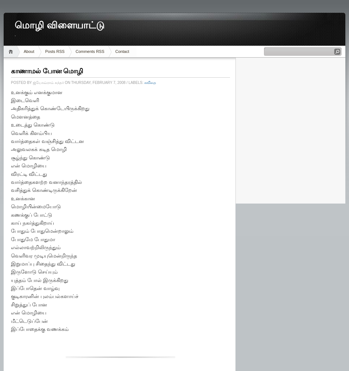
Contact (122, 51)
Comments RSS (90, 51)
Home (12, 51)
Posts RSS (55, 51)
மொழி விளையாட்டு (59, 25)
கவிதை (150, 83)
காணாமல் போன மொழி (47, 71)
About (29, 51)
